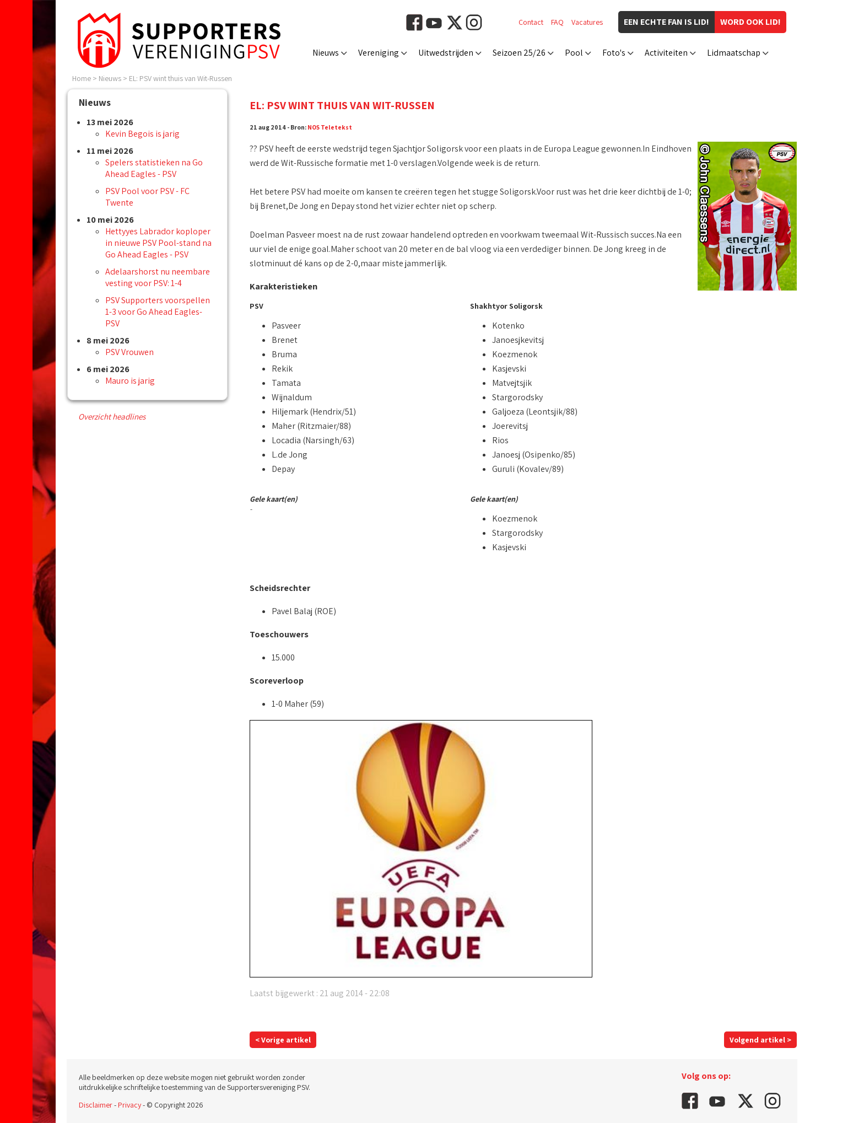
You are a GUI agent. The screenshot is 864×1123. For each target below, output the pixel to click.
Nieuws (325, 52)
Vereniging (378, 52)
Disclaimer (95, 1105)
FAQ (557, 22)
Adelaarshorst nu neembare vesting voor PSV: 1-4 (157, 277)
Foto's (613, 52)
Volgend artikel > (760, 1040)
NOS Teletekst (329, 127)
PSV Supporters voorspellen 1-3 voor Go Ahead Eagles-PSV (157, 311)
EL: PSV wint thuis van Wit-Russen (180, 78)
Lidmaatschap (733, 52)
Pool (574, 52)
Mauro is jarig (130, 380)
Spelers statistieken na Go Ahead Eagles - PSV (154, 168)
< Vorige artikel (283, 1040)
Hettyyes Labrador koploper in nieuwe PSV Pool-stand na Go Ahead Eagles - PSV (158, 242)
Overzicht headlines (111, 416)
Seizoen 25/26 (519, 52)
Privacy (129, 1105)
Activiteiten (666, 52)
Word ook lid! (750, 22)
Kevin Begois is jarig (142, 133)
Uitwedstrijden (445, 52)
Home (81, 78)
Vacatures (587, 22)
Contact (531, 22)
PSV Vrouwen (129, 352)
